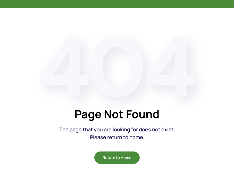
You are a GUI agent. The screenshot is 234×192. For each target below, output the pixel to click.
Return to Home (117, 157)
